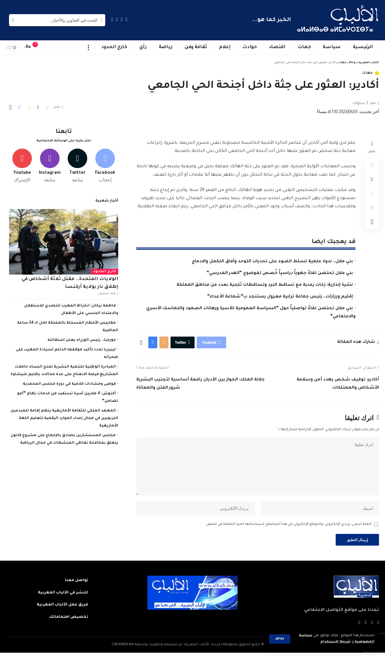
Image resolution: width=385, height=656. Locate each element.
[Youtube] (22, 164)
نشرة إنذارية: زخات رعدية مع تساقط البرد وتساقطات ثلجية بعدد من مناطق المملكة (265, 285)
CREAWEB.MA (123, 648)
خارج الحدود (104, 271)
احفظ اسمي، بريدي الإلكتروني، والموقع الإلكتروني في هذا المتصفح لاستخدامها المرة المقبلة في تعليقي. (288, 527)
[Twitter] (121, 19)
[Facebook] (126, 19)
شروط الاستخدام (335, 642)
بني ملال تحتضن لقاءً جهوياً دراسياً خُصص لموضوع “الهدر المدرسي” (279, 273)
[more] (88, 47)
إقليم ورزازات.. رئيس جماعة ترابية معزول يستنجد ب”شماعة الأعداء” (280, 296)
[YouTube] (117, 19)
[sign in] (47, 48)
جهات (367, 73)
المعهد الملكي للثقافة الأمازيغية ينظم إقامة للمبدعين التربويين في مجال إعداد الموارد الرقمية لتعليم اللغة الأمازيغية (64, 417)
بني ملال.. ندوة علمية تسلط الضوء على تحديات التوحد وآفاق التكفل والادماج (272, 261)
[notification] (38, 48)
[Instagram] (112, 19)
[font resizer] (28, 47)
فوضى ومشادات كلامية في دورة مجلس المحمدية (69, 383)
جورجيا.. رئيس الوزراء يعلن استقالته (82, 339)
